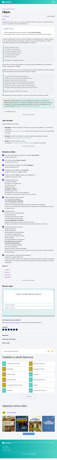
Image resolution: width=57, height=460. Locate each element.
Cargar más (28, 398)
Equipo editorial (23, 444)
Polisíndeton (8, 277)
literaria (21, 22)
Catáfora (13, 111)
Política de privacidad (42, 444)
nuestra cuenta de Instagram (13, 322)
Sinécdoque (8, 274)
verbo (35, 104)
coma (5, 106)
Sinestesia (7, 272)
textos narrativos (17, 70)
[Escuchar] (5, 16)
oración (4, 24)
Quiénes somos (16, 444)
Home (3, 9)
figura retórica (14, 22)
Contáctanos (51, 444)
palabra (40, 22)
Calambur (7, 269)
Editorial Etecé (33, 456)
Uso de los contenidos (32, 444)
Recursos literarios (10, 9)
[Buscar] (50, 2)
